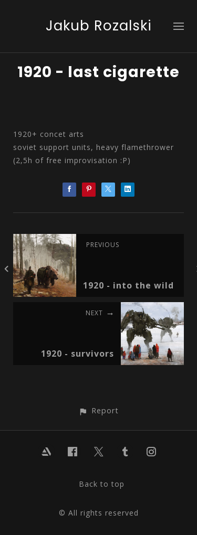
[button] (98, 410)
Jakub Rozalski (99, 25)
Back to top (102, 484)
